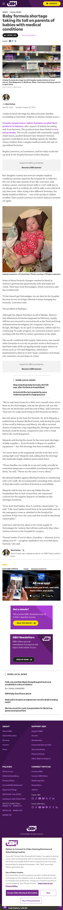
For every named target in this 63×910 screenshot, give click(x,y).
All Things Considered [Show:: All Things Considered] (15, 688)
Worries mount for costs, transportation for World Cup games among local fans (28, 709)
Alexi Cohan (10, 104)
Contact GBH (37, 771)
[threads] (47, 798)
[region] (32, 872)
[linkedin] (53, 798)
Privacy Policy (8, 781)
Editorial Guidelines (10, 776)
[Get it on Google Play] (48, 595)
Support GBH (37, 731)
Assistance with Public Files (14, 799)
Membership (37, 740)
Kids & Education (9, 736)
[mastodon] (47, 807)
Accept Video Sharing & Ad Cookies (22, 893)
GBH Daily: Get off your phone (18, 693)
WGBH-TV (6, 806)
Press (4, 749)
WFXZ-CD (6, 810)
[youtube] (39, 798)
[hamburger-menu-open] (4, 3)
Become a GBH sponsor (31, 167)
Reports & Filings (9, 790)
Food (26, 569)
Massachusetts (39, 569)
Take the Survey (24, 623)
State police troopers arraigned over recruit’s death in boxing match (31, 700)
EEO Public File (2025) (11, 794)
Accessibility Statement (12, 785)
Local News (15, 12)
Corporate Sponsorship (41, 745)
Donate (51, 3)
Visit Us (35, 790)
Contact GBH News (39, 776)
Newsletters (37, 785)
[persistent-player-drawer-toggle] (60, 907)
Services (6, 740)
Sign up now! (22, 659)
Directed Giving (38, 749)
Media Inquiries (38, 781)
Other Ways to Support (41, 759)
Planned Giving (38, 754)
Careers (5, 745)
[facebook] (50, 798)
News (5, 12)
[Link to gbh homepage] (12, 3)
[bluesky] (43, 798)
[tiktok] (36, 798)
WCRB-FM (6, 815)
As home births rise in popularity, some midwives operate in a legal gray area (30, 393)
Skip (48, 893)
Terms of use (7, 771)
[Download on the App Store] (34, 595)
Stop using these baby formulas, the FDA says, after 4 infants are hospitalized (30, 386)
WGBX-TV (17, 806)
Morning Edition (29, 35)
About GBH (7, 731)
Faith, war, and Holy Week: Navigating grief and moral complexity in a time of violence (28, 683)
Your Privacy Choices (31, 901)
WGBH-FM (17, 810)
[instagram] (33, 798)
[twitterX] (23, 550)
